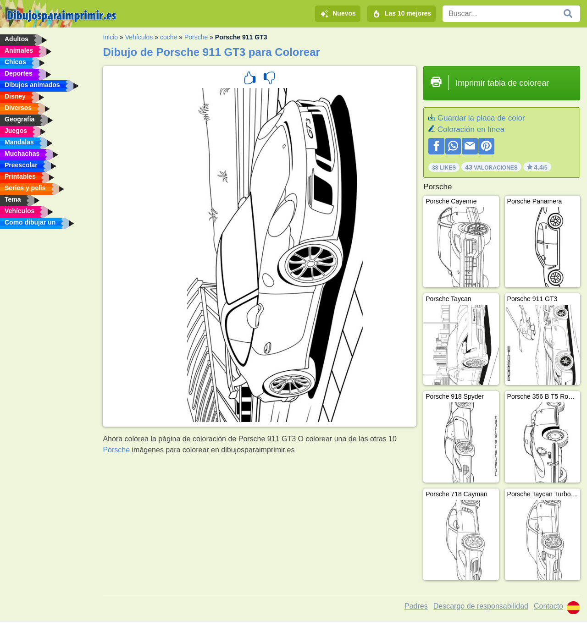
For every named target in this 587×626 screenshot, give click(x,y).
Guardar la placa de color (481, 118)
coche (168, 37)
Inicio (110, 37)
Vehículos (139, 37)
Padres (416, 606)
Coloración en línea (470, 129)
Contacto (548, 606)
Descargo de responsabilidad (480, 606)
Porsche (196, 37)
